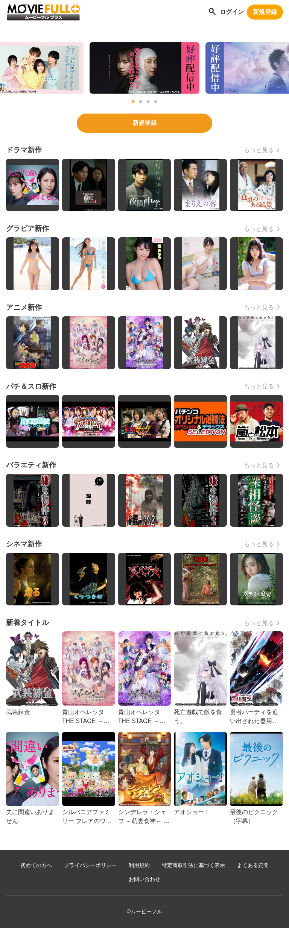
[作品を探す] (212, 12)
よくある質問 (253, 865)
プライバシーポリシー (90, 865)
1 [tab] (133, 102)
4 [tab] (156, 102)
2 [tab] (140, 102)
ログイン (232, 12)
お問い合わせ (144, 879)
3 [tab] (148, 102)
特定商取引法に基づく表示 (193, 865)
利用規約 (139, 865)
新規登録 (265, 12)
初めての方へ (36, 865)
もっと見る (259, 150)
